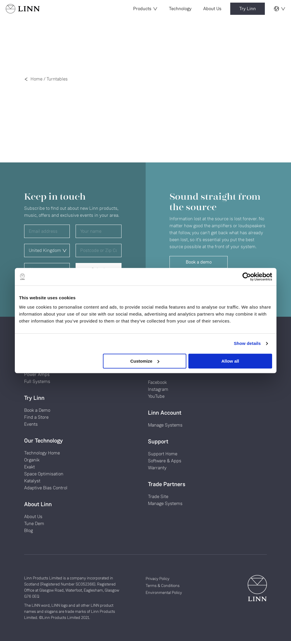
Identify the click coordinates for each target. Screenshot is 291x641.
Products (145, 8)
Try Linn (247, 8)
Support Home (162, 453)
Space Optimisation (43, 474)
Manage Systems (165, 425)
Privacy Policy (157, 578)
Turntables (57, 79)
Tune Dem (34, 523)
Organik (32, 460)
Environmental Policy (164, 592)
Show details (247, 343)
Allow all (230, 361)
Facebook (157, 382)
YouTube (156, 396)
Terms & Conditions (163, 585)
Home (36, 79)
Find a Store (36, 417)
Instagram (158, 389)
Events (31, 424)
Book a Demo (37, 410)
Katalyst (32, 481)
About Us (212, 8)
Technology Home (42, 453)
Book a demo (199, 262)
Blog (28, 530)
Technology (180, 8)
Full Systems (37, 381)
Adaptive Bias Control (45, 487)
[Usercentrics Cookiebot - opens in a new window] (246, 276)
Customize (144, 361)
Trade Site (158, 496)
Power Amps (37, 374)
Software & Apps (164, 460)
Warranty (157, 467)
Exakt (29, 467)
